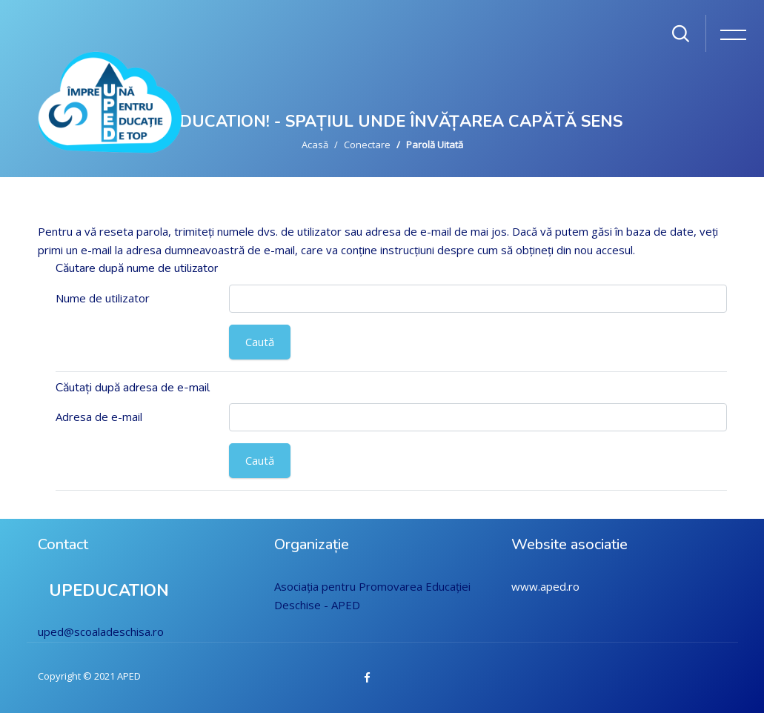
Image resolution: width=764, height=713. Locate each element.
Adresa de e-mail (99, 416)
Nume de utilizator (103, 298)
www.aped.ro (545, 586)
